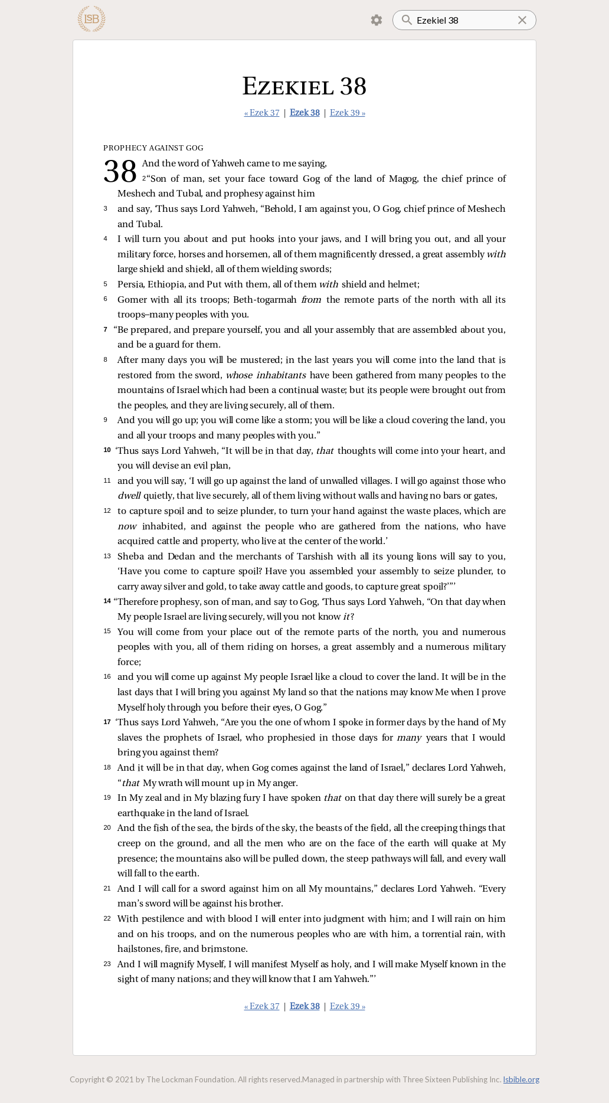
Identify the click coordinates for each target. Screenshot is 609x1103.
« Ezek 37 (262, 113)
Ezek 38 (305, 113)
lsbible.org (521, 1079)
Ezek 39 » (347, 113)
